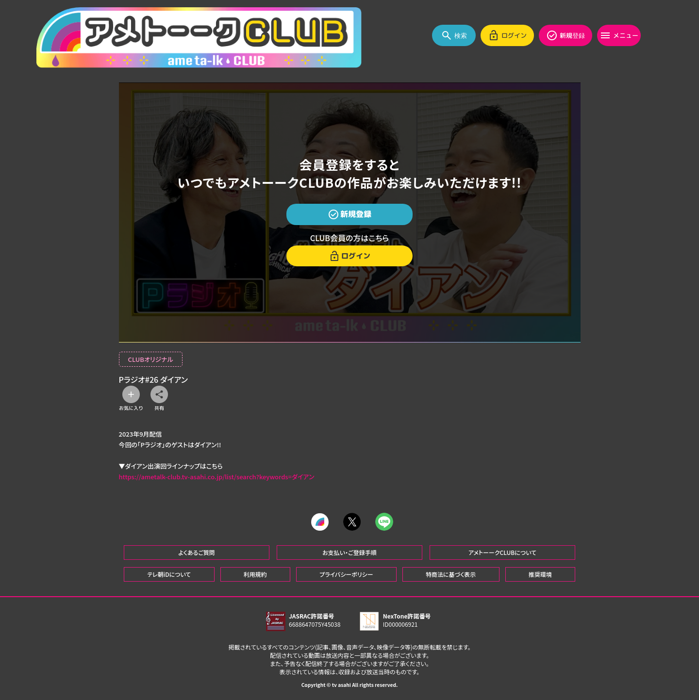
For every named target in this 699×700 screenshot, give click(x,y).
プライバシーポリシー (346, 574)
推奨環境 (540, 574)
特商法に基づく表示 (451, 574)
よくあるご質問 (196, 552)
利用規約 (255, 574)
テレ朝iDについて (169, 574)
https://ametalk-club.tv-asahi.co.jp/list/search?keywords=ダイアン (217, 476)
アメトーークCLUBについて (502, 552)
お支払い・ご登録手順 (349, 552)
